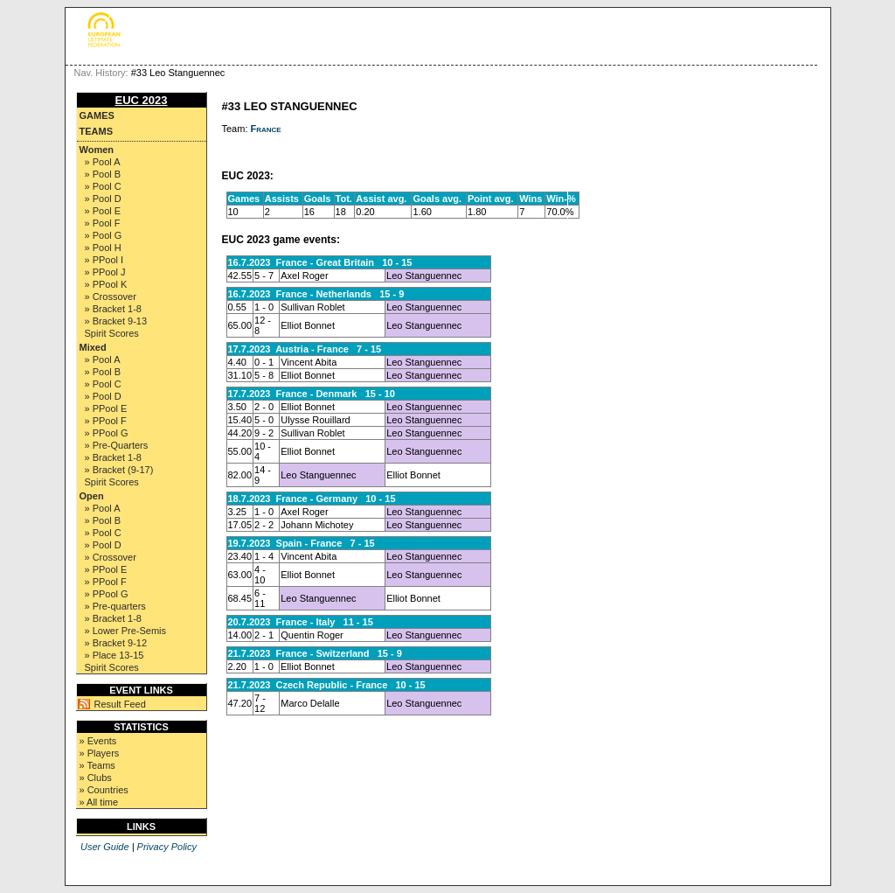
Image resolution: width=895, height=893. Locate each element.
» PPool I (104, 260)
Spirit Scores (112, 333)
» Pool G (103, 235)
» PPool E (106, 408)
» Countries (104, 790)
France (266, 128)
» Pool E (103, 211)
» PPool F (106, 420)
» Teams (97, 765)
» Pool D (103, 198)
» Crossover (110, 296)
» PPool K (106, 284)
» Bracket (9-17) (119, 469)
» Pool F (103, 223)
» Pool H (103, 247)
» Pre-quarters (115, 606)
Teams (97, 131)
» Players (100, 753)
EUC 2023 (141, 100)
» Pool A (103, 162)
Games (97, 115)
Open (92, 496)
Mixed (93, 347)
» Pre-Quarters (117, 445)
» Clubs (96, 777)
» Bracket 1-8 (113, 308)
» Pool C (103, 186)
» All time (99, 802)
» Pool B (103, 174)
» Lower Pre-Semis (126, 630)
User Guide (104, 846)
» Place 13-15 (114, 655)
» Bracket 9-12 (116, 643)
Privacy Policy (167, 846)
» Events (98, 741)
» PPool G (106, 433)
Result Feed (120, 704)
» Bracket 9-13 (116, 321)
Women (97, 149)
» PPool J (105, 272)
